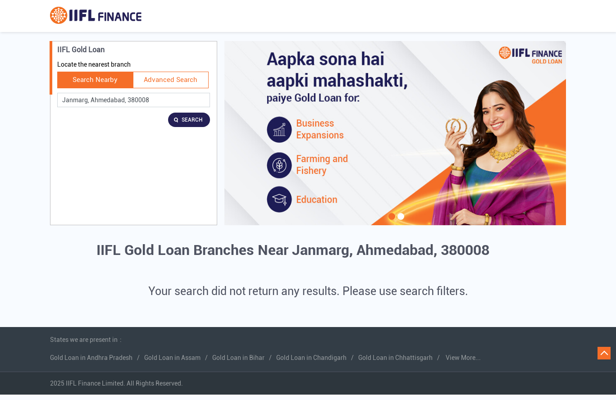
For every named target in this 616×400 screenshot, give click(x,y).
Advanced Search (170, 80)
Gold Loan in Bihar (238, 357)
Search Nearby (95, 80)
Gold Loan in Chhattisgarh (395, 357)
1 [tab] (390, 222)
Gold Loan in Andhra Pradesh (91, 357)
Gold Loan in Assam (172, 357)
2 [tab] (399, 222)
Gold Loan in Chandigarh (311, 357)
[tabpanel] (395, 133)
